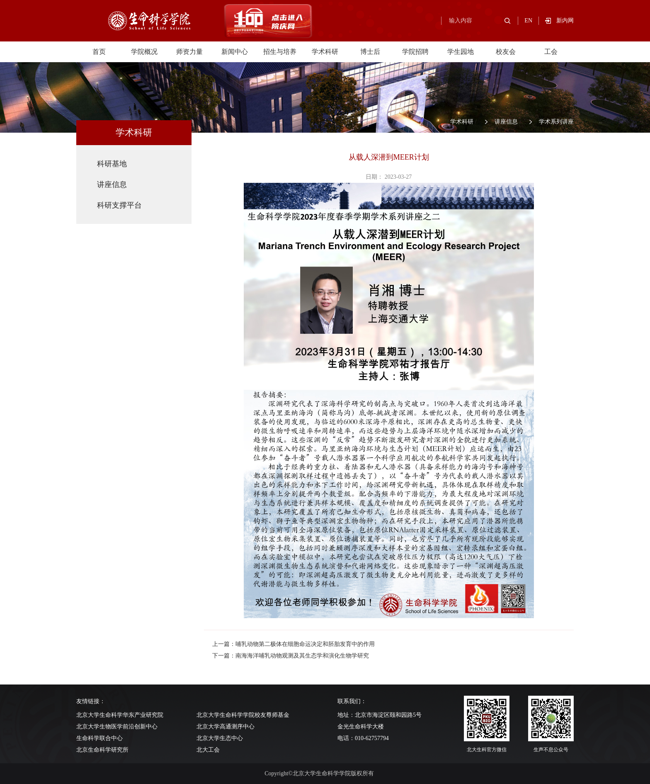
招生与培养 (279, 51)
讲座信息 (506, 122)
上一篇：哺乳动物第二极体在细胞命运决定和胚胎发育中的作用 (293, 644)
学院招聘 (415, 51)
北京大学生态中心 (219, 738)
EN (528, 20)
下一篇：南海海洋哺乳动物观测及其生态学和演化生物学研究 (290, 656)
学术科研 (325, 51)
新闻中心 (234, 51)
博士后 (370, 51)
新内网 (565, 20)
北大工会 (208, 750)
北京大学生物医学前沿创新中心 (117, 726)
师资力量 (189, 51)
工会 (551, 51)
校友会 (506, 51)
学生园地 (460, 51)
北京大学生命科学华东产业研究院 (119, 715)
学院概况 (144, 51)
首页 (99, 51)
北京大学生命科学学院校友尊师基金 (242, 715)
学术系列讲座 (556, 122)
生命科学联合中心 (99, 738)
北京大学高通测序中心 (225, 726)
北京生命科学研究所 (102, 750)
